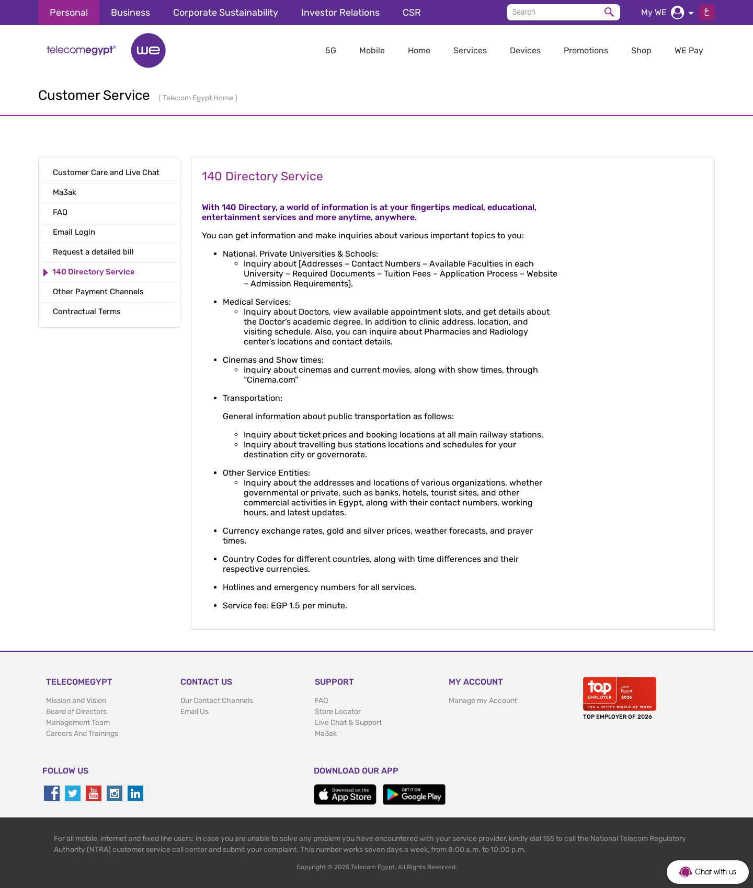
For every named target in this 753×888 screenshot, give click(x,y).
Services (470, 50)
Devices (525, 50)
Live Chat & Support (348, 722)
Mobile (372, 50)
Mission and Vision (76, 700)
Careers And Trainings (82, 733)
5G (330, 50)
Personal (69, 12)
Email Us (194, 711)
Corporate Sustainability (225, 12)
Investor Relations (340, 12)
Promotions (586, 50)
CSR (412, 12)
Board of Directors (76, 711)
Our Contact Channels (216, 700)
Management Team (78, 722)
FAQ (321, 700)
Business (130, 12)
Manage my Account (483, 700)
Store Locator (338, 711)
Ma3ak (326, 733)
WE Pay (689, 50)
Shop (641, 50)
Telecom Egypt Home (199, 98)
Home (419, 50)
